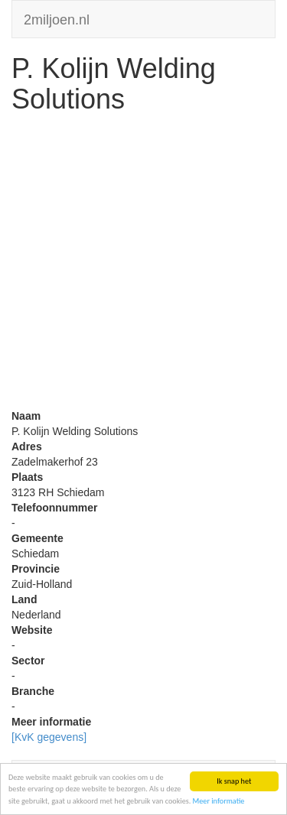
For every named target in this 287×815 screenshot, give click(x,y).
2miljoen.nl (57, 18)
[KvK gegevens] (48, 737)
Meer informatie (219, 802)
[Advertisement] (143, 265)
